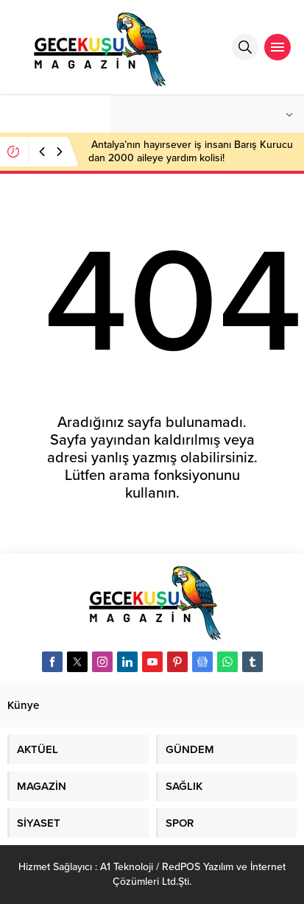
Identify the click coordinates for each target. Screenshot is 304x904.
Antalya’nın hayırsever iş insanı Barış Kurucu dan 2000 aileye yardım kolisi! (190, 151)
